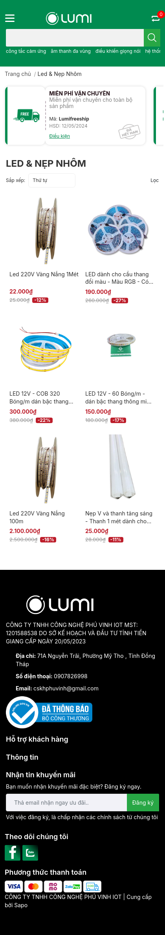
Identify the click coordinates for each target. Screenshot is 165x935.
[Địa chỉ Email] (82, 802)
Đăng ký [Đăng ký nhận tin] (143, 802)
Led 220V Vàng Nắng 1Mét (44, 274)
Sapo (21, 905)
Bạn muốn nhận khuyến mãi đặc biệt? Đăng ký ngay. (73, 786)
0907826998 (71, 676)
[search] (152, 38)
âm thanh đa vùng (71, 51)
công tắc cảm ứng (26, 51)
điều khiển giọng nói (118, 51)
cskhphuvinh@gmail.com (66, 688)
